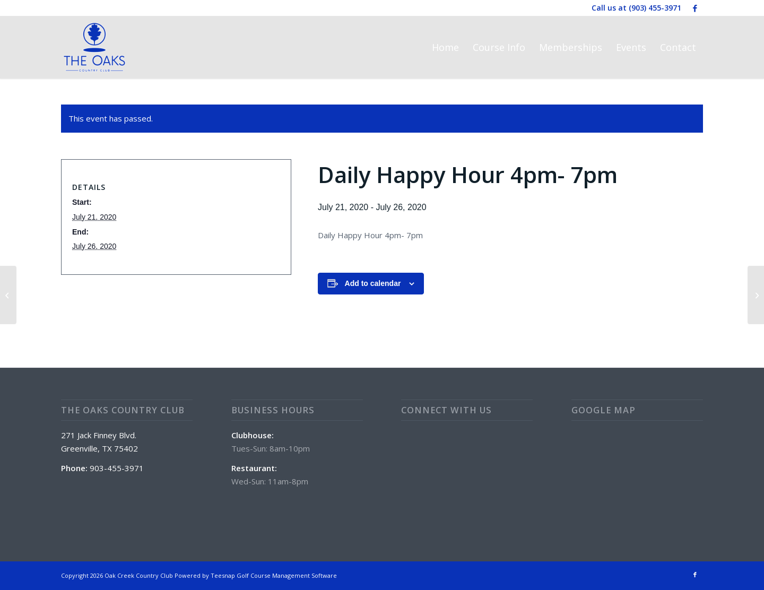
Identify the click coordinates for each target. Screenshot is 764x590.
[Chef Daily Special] (756, 295)
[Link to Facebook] (695, 8)
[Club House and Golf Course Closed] (8, 295)
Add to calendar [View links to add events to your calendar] (373, 283)
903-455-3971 (117, 468)
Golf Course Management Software (287, 575)
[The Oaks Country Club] (94, 47)
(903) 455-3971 (655, 8)
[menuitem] (445, 47)
